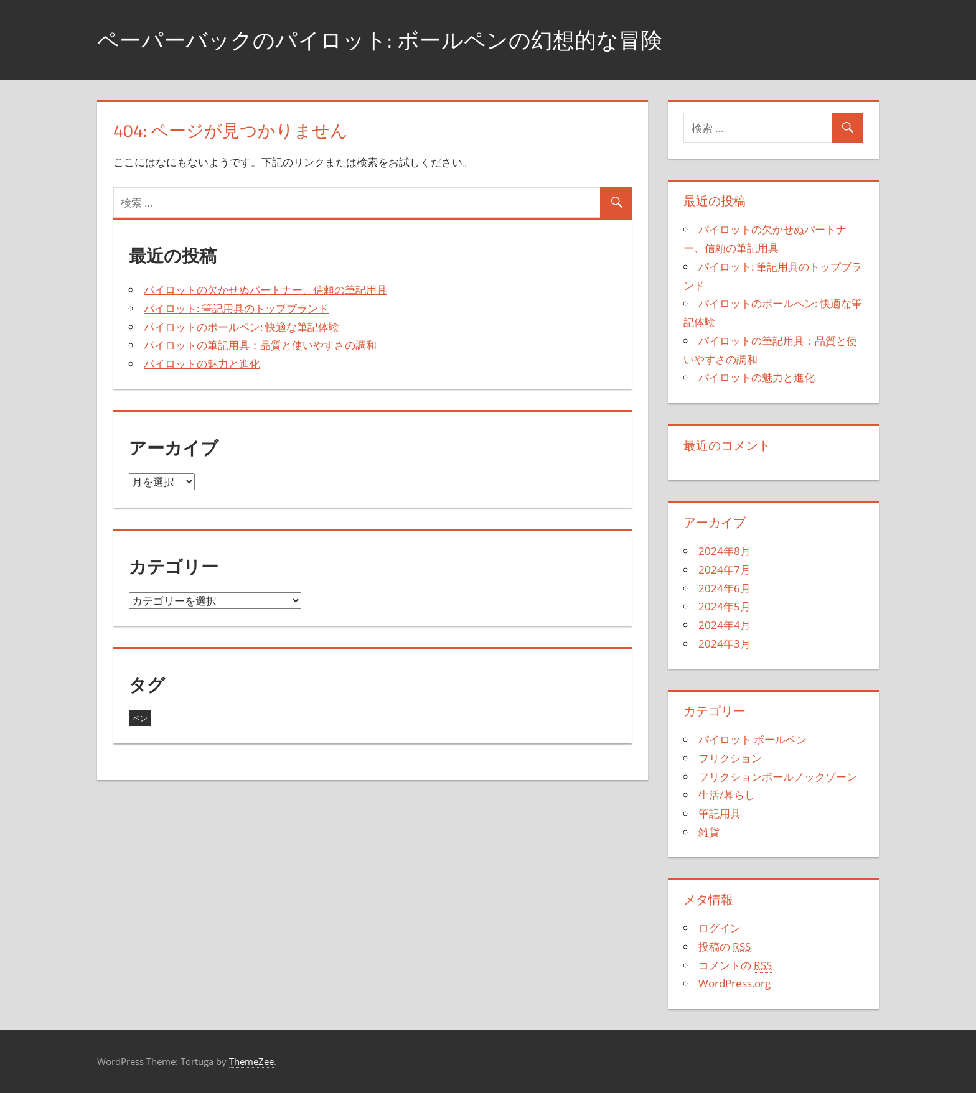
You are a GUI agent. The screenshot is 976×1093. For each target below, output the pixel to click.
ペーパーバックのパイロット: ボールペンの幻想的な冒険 (387, 39)
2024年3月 (724, 643)
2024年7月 (724, 569)
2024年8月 (724, 551)
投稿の (724, 946)
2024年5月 (724, 606)
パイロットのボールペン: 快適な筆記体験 (241, 327)
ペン (140, 718)
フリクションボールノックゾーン (777, 777)
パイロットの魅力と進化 (202, 363)
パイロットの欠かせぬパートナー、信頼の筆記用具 (265, 289)
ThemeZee (251, 1061)
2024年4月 (724, 625)
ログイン (719, 928)
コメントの (735, 965)
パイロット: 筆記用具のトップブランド (236, 308)
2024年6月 (724, 588)
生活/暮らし (726, 795)
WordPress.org (734, 983)
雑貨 (709, 832)
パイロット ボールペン (752, 739)
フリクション (730, 758)
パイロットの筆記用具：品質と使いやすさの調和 (260, 345)
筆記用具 (719, 813)
